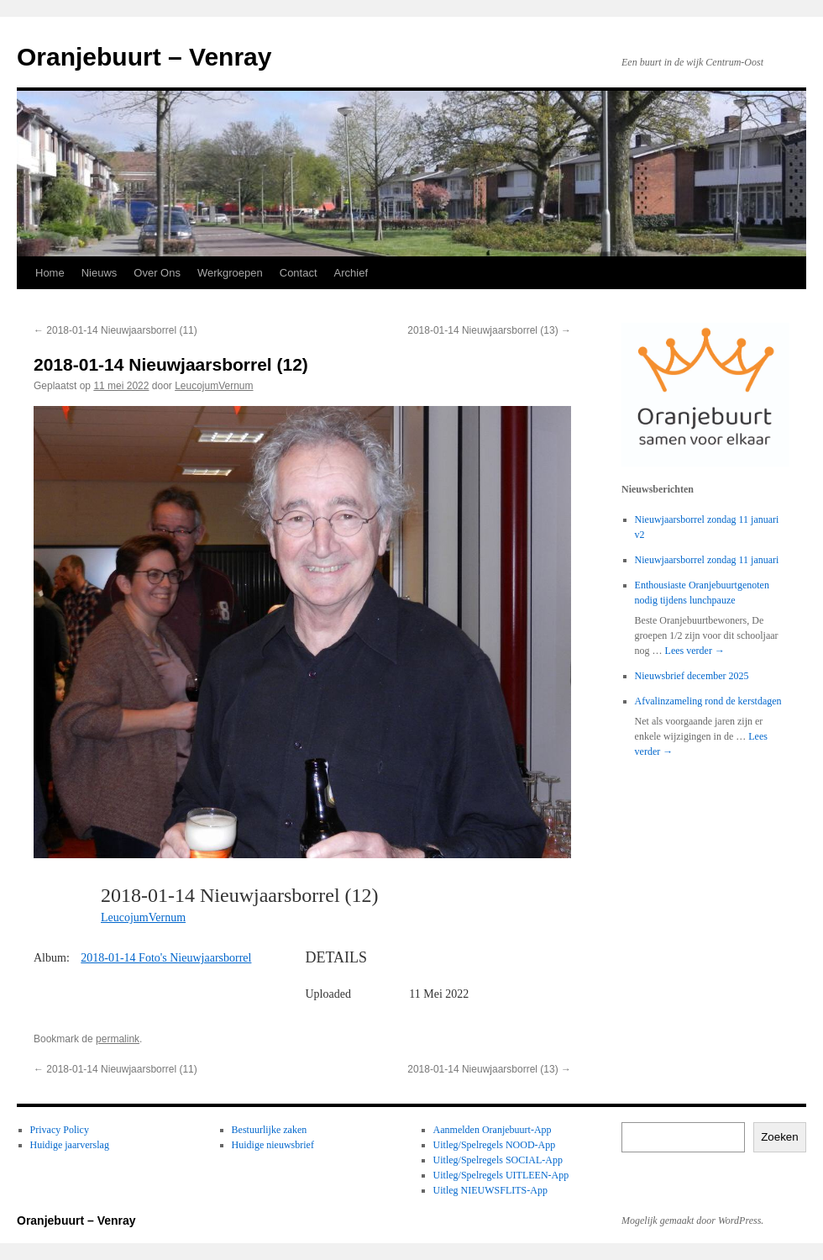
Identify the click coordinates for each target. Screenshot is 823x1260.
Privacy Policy (59, 1130)
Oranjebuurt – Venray (144, 57)
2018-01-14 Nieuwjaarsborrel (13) (489, 330)
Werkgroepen (230, 272)
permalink (117, 1039)
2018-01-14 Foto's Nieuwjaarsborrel (166, 958)
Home (50, 272)
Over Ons (157, 272)
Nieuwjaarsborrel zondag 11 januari (707, 560)
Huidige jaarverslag (69, 1145)
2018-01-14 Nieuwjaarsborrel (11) (115, 330)
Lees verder (695, 650)
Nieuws (99, 272)
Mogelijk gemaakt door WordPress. (692, 1220)
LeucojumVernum (214, 386)
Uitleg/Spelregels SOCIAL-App (498, 1160)
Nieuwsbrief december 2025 (692, 676)
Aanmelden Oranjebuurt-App (492, 1130)
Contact (298, 272)
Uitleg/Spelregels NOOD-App (494, 1145)
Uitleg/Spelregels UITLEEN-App (501, 1175)
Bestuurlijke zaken (269, 1130)
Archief (351, 272)
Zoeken (779, 1137)
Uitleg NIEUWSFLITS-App (490, 1190)
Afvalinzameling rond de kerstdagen (708, 701)
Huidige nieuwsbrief (273, 1145)
